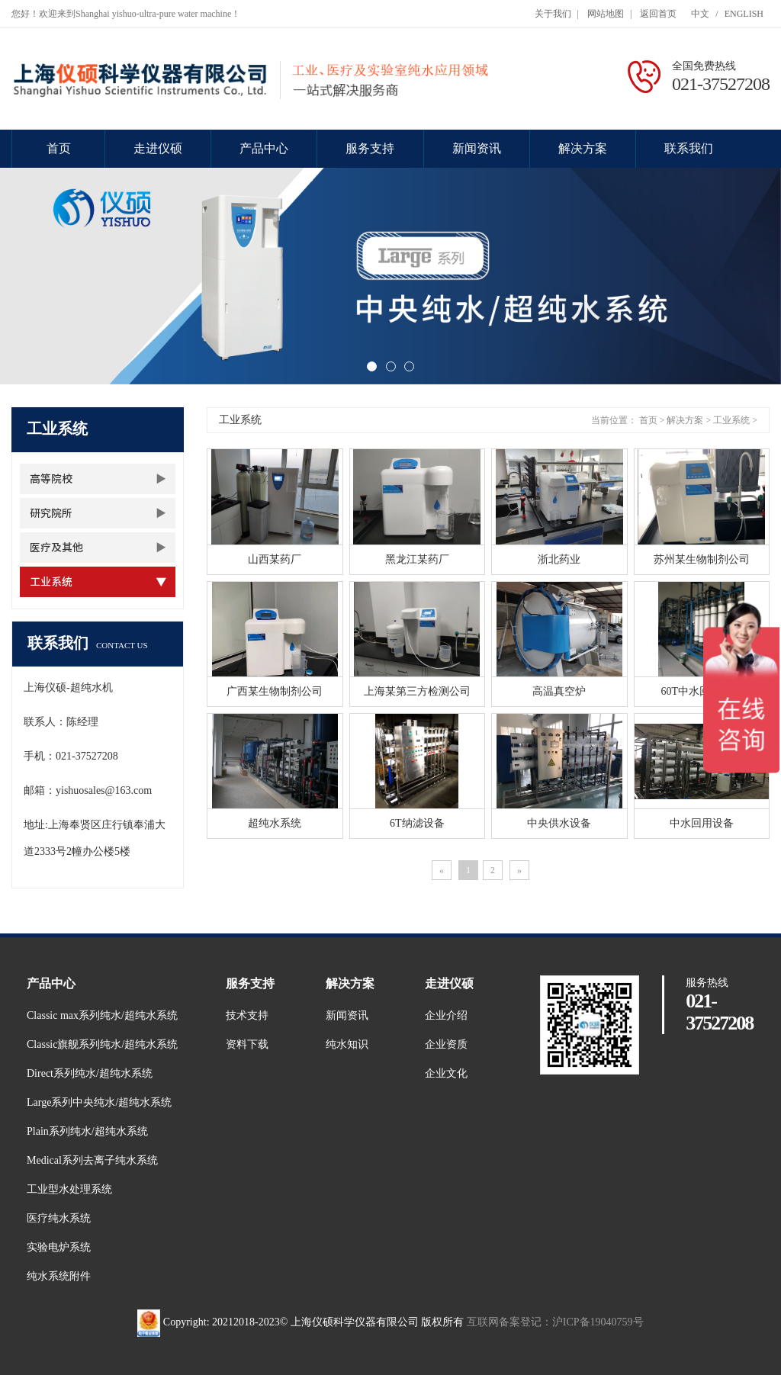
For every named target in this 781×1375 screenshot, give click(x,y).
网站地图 (605, 13)
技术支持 (247, 1015)
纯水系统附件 (59, 1276)
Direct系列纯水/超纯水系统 (90, 1073)
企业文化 (446, 1073)
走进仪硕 (157, 148)
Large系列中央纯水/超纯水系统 (99, 1102)
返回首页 (658, 13)
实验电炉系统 (59, 1247)
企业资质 (446, 1044)
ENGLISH (744, 13)
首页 (59, 148)
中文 (700, 13)
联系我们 (688, 148)
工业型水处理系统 (69, 1189)
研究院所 (51, 513)
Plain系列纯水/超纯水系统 (87, 1131)
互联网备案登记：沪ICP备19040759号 (555, 1322)
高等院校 (51, 479)
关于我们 (553, 13)
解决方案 (582, 148)
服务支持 (370, 148)
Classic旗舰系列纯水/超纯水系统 (102, 1044)
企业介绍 (446, 1015)
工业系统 (51, 582)
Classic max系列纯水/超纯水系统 (102, 1015)
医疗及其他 (56, 547)
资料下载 (247, 1044)
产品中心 (263, 148)
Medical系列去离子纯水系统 (92, 1160)
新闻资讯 (476, 148)
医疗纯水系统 (59, 1218)
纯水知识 (347, 1044)
